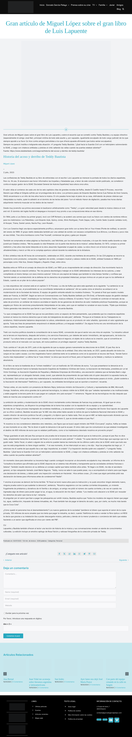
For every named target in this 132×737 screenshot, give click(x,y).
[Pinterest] (89, 553)
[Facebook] (59, 553)
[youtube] (110, 720)
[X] (64, 553)
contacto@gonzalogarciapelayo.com (109, 713)
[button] (123, 9)
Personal (59, 541)
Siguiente (123, 560)
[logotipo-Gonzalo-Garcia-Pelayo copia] (20, 2)
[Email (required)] (59, 599)
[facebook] (99, 720)
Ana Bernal (8, 679)
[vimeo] (116, 720)
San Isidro (59, 679)
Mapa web (39, 718)
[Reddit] (69, 553)
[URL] (59, 605)
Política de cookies (74, 711)
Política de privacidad (75, 719)
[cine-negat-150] (17, 726)
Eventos (38, 710)
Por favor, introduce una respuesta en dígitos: (22, 618)
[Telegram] (84, 553)
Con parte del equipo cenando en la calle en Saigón (116, 682)
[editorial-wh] (17, 714)
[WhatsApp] (79, 553)
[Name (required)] (59, 592)
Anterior (8, 560)
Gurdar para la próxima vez (17, 613)
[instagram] (105, 720)
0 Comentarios (18, 682)
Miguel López (9, 164)
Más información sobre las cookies (80, 715)
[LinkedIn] (74, 553)
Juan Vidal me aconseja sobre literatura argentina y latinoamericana (40, 682)
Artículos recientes (41, 714)
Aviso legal (71, 706)
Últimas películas (41, 706)
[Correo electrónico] (94, 553)
